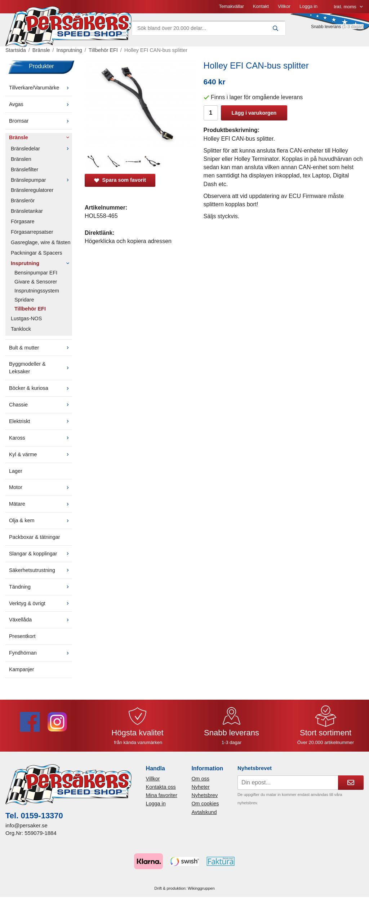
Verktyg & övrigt (40, 603)
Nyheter (200, 787)
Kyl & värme (40, 454)
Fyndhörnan (40, 653)
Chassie (40, 405)
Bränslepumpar (41, 180)
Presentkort (22, 636)
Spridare (24, 300)
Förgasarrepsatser (32, 232)
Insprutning (41, 263)
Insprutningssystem (36, 291)
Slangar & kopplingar (40, 553)
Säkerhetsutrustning (40, 570)
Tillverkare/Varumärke (40, 88)
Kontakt (261, 6)
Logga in (308, 6)
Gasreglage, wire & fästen (41, 242)
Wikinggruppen (201, 888)
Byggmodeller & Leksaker (40, 367)
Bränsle (40, 137)
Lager (15, 471)
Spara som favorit (120, 180)
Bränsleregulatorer (32, 190)
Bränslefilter (24, 169)
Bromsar (40, 121)
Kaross (40, 438)
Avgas (40, 104)
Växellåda (40, 619)
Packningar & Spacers (36, 253)
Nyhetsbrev (204, 795)
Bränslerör (23, 200)
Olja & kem (40, 520)
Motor (40, 487)
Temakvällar (231, 6)
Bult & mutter (40, 348)
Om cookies (205, 803)
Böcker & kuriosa (40, 388)
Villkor (284, 6)
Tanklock (21, 329)
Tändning (40, 587)
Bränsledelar (41, 148)
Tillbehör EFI (30, 309)
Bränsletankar (27, 211)
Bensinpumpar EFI (35, 273)
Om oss (200, 779)
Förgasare (23, 221)
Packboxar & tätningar (34, 537)
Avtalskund (204, 812)
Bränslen (21, 159)
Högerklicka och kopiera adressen (128, 241)
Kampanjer (21, 669)
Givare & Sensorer (35, 282)
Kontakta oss (161, 787)
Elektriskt (40, 421)
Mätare (40, 504)
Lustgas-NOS (26, 318)
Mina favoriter (161, 795)
